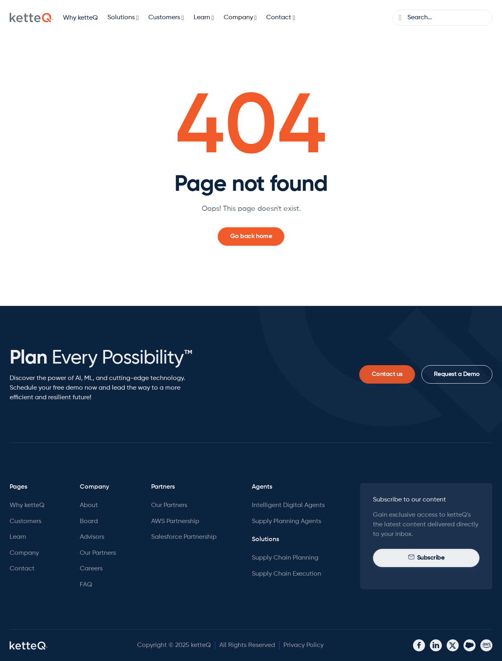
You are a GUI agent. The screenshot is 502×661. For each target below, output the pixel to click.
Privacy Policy (303, 645)
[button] (123, 17)
